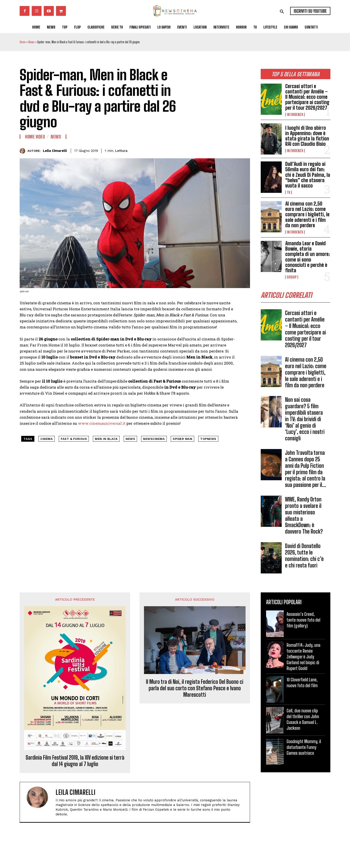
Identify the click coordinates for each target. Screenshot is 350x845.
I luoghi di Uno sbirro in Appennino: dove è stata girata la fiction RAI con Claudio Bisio (307, 136)
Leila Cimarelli (55, 151)
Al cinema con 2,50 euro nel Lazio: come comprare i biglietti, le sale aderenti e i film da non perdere (307, 214)
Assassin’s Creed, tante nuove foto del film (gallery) (303, 619)
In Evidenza (295, 114)
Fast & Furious (74, 439)
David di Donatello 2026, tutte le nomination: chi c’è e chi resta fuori (304, 556)
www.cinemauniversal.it (101, 423)
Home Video (35, 136)
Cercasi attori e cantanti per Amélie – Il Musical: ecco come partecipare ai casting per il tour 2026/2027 (307, 97)
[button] (282, 11)
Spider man (182, 439)
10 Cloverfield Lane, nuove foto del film (302, 682)
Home (23, 42)
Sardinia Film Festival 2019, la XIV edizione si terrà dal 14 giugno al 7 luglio (75, 761)
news (130, 439)
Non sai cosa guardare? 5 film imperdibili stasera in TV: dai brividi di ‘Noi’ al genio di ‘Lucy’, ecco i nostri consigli (305, 419)
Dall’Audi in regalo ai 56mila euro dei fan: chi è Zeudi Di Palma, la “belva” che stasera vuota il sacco (307, 175)
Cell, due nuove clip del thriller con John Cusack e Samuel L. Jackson (303, 719)
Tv (288, 192)
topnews (208, 439)
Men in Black (106, 439)
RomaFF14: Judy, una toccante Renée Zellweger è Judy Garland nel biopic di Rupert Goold (303, 656)
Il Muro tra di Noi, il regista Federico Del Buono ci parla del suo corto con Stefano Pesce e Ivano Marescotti (194, 688)
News (31, 42)
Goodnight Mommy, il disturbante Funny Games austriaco (304, 747)
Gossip (291, 277)
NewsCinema (154, 439)
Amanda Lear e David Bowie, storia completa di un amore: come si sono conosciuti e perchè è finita (307, 256)
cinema (46, 439)
